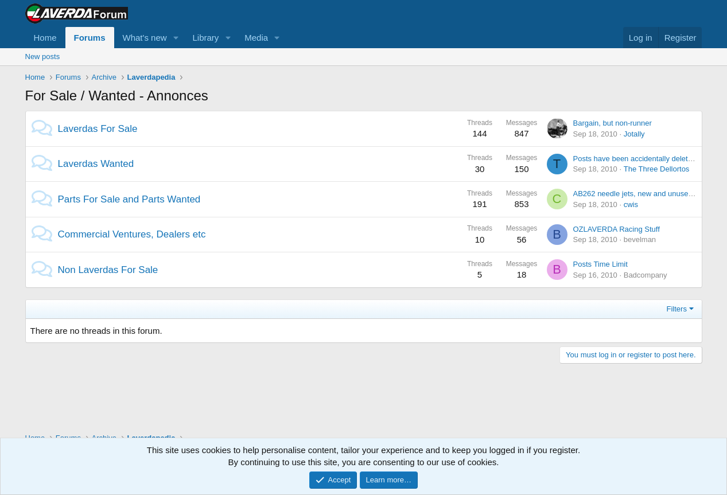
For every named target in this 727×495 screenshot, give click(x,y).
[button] (176, 37)
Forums (90, 37)
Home (45, 37)
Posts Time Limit (600, 264)
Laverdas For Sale (98, 128)
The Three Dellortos (657, 169)
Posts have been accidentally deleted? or (641, 158)
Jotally (634, 134)
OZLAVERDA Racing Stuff (616, 229)
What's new (145, 37)
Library (205, 37)
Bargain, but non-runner (612, 123)
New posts (42, 56)
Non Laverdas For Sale (108, 269)
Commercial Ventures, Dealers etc (132, 234)
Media (256, 37)
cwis (631, 204)
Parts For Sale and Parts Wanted (129, 199)
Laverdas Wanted (96, 163)
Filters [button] (677, 309)
